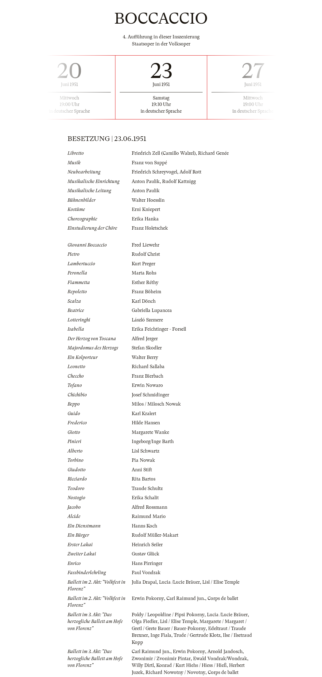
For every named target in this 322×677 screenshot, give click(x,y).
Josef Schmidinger (150, 395)
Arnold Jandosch (225, 651)
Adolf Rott (191, 172)
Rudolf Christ (146, 254)
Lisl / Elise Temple (223, 582)
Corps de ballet (223, 598)
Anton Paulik (146, 181)
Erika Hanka (145, 219)
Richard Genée (215, 153)
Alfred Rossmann (150, 507)
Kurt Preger (143, 264)
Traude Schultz (147, 488)
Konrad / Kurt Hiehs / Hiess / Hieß (192, 665)
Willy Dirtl (143, 665)
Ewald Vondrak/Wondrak (220, 658)
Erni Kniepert (146, 209)
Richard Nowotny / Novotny (175, 672)
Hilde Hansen (146, 423)
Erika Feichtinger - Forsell (159, 329)
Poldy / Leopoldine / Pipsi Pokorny (168, 614)
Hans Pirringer (147, 563)
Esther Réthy (145, 282)
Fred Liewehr (146, 245)
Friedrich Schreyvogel (155, 172)
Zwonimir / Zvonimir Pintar (161, 658)
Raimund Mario (149, 516)
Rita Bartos (143, 479)
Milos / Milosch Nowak (156, 404)
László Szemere (148, 320)
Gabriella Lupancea (152, 310)
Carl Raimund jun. (185, 598)
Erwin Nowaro (147, 385)
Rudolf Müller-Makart (155, 535)
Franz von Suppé (149, 162)
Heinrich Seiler (147, 544)
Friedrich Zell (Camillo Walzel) (164, 153)
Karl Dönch (144, 301)
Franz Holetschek (150, 228)
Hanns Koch (144, 526)
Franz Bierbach (147, 376)
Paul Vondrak (146, 572)
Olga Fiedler (145, 621)
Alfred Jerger (145, 338)
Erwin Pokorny (148, 598)
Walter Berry (145, 357)
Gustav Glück (146, 554)
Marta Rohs (144, 273)
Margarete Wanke (150, 432)
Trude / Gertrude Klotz (197, 635)
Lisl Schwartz (146, 451)
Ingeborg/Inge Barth (153, 441)
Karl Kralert (144, 413)
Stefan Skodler (147, 348)
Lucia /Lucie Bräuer (180, 582)
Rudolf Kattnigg (179, 181)
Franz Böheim (146, 291)
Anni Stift (142, 470)
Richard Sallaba (148, 366)
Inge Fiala (161, 635)
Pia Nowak (143, 460)
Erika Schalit (145, 497)
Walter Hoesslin (148, 200)
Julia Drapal (144, 582)
